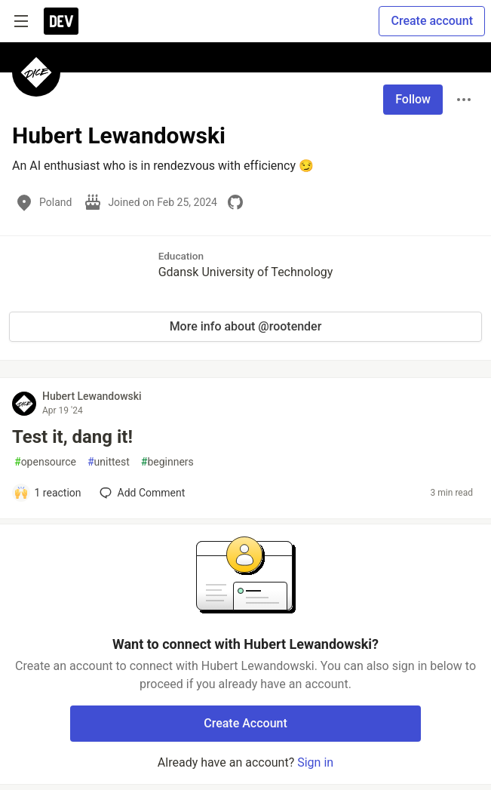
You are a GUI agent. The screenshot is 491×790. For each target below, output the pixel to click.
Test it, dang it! (72, 436)
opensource (45, 462)
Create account (432, 21)
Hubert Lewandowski (92, 396)
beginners (167, 462)
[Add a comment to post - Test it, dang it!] (48, 492)
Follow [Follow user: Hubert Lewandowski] (413, 99)
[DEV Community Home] (61, 21)
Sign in (315, 762)
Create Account (245, 723)
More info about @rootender (246, 326)
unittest (108, 462)
